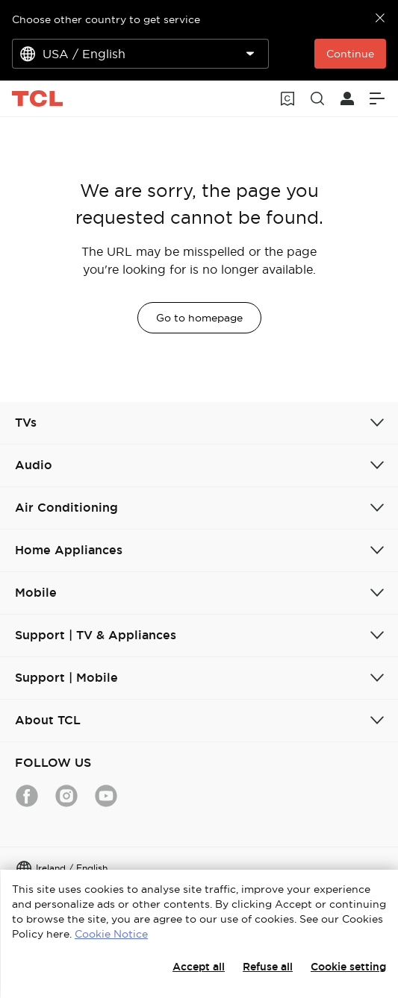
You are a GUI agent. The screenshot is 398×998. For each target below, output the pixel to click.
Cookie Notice (111, 934)
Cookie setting (348, 966)
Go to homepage (199, 317)
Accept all (198, 966)
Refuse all (268, 966)
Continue (350, 53)
